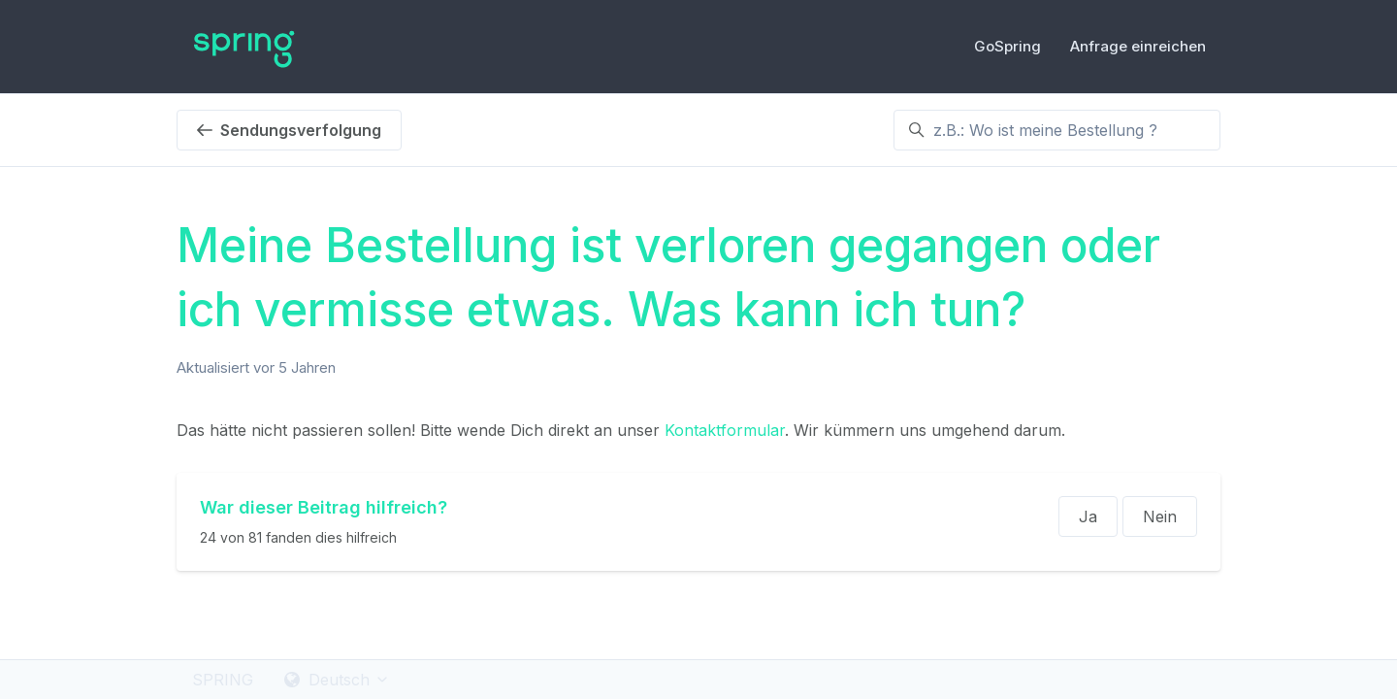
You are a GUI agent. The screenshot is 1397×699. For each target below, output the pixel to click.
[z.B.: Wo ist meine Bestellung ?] (1056, 130)
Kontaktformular (725, 430)
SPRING (222, 679)
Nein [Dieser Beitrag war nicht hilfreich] (1160, 516)
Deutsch (337, 679)
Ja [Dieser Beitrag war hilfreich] (1088, 516)
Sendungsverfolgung (289, 130)
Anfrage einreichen (1138, 46)
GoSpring (1007, 46)
